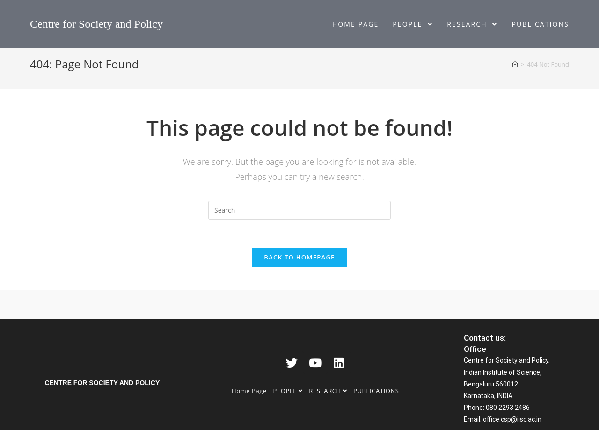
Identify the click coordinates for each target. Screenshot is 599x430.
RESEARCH (328, 390)
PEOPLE (288, 390)
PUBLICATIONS (376, 390)
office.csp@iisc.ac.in (512, 419)
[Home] (515, 64)
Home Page (249, 390)
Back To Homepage (299, 257)
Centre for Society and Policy (96, 24)
